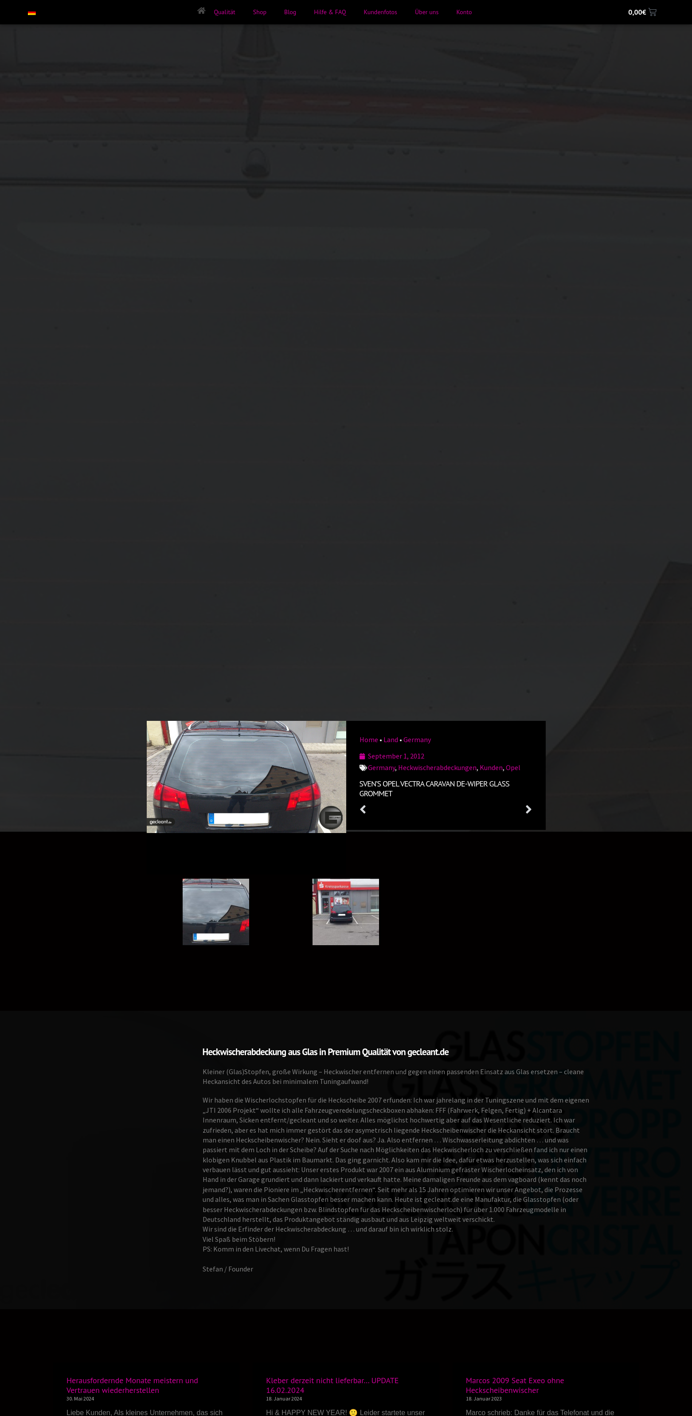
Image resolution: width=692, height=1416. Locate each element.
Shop (259, 12)
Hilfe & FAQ (330, 12)
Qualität (224, 12)
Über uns (426, 12)
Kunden (491, 767)
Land (390, 739)
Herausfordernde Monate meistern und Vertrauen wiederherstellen (132, 1385)
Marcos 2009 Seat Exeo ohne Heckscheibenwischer (515, 1385)
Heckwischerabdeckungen (437, 767)
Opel (513, 767)
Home (369, 739)
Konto (464, 12)
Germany (417, 739)
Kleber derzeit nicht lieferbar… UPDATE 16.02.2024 (332, 1385)
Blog (290, 12)
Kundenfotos (380, 12)
